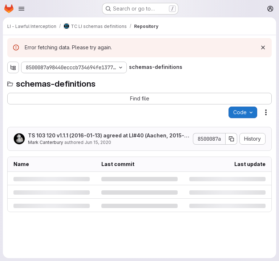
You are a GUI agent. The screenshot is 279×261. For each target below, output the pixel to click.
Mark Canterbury (45, 142)
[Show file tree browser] (13, 67)
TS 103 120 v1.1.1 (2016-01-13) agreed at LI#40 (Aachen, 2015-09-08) (108, 135)
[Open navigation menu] (21, 8)
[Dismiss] (263, 47)
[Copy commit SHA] (231, 139)
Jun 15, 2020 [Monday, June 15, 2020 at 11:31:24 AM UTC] (98, 142)
